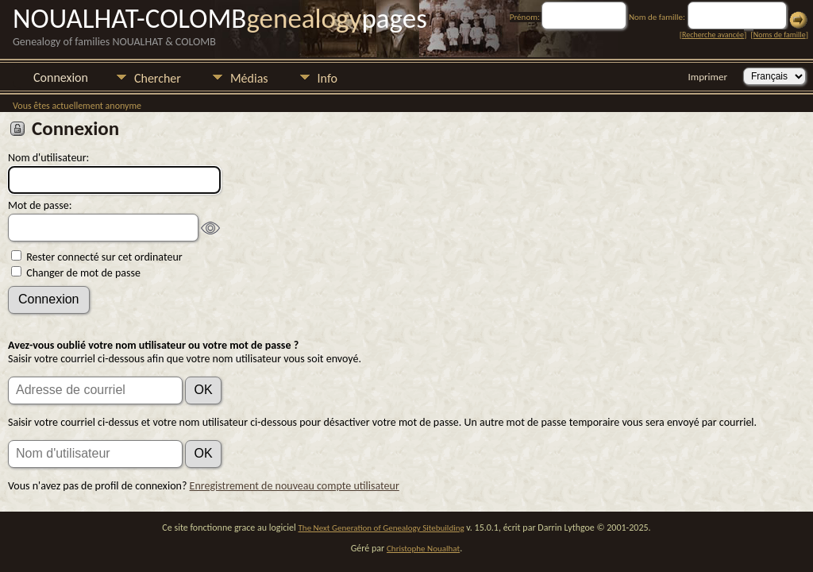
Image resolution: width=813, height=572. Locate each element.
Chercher (157, 78)
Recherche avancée (713, 34)
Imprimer (707, 77)
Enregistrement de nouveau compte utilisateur (294, 486)
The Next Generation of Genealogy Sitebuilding (381, 528)
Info (327, 78)
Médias (249, 78)
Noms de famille (779, 34)
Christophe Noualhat (423, 548)
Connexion (60, 77)
